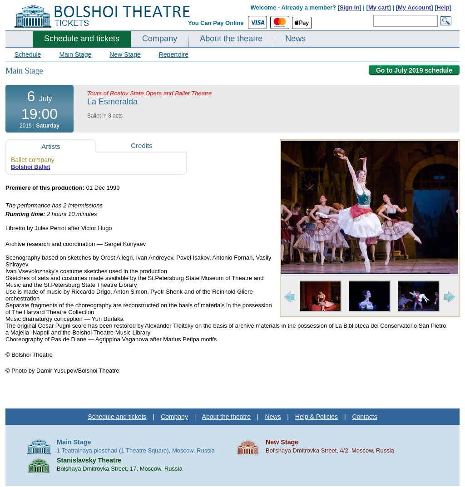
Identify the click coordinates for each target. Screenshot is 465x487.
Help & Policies (316, 416)
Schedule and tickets (81, 38)
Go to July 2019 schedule (414, 70)
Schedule (28, 54)
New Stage (124, 54)
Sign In (349, 7)
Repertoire (173, 54)
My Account (414, 7)
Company (159, 38)
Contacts (364, 416)
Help (442, 7)
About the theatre (231, 38)
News (295, 38)
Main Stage (75, 54)
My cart (378, 7)
